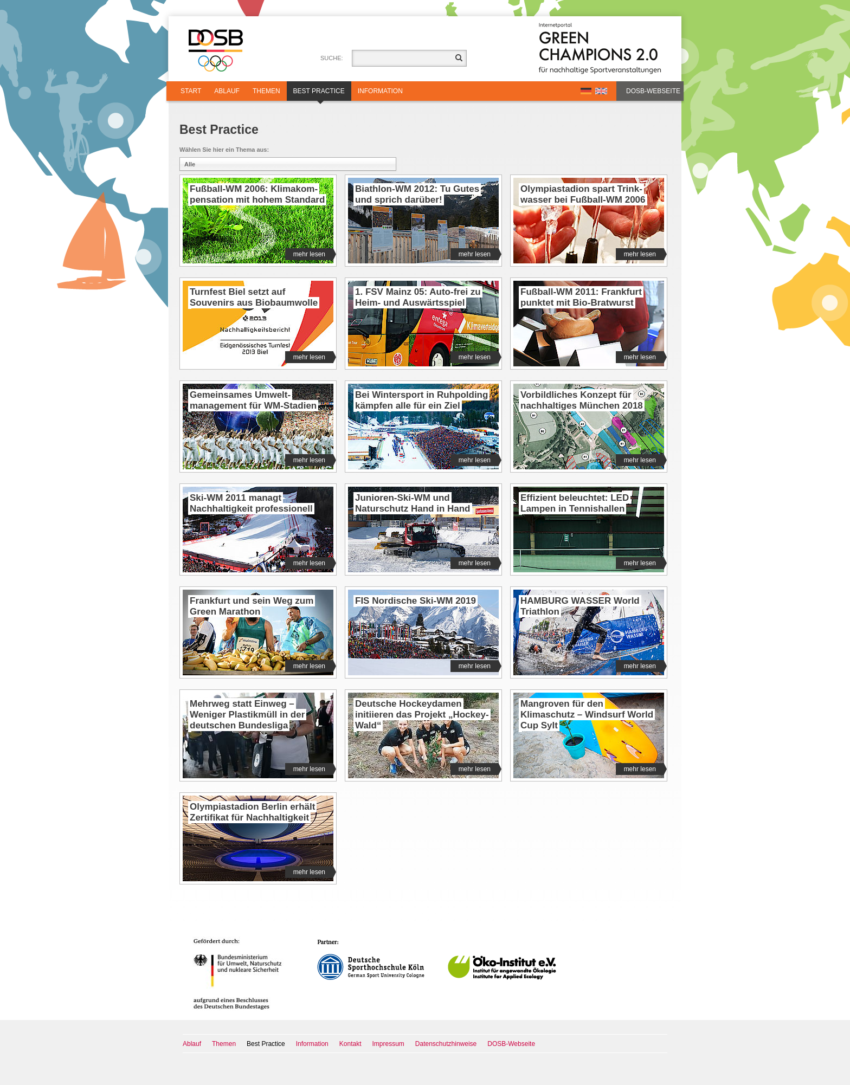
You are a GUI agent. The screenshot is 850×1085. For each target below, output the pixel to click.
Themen (266, 91)
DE (586, 91)
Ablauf (227, 91)
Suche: (331, 58)
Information (380, 91)
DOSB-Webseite (653, 91)
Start (191, 91)
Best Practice (319, 94)
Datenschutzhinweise (445, 1044)
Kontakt (350, 1044)
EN (601, 91)
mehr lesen (313, 254)
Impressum (388, 1044)
